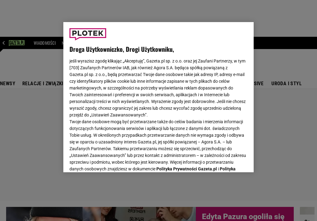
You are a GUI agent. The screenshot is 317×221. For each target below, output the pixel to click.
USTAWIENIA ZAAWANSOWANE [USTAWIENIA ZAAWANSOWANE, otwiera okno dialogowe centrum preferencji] (110, 160)
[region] (158, 97)
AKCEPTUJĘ (226, 160)
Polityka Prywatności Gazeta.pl (186, 91)
